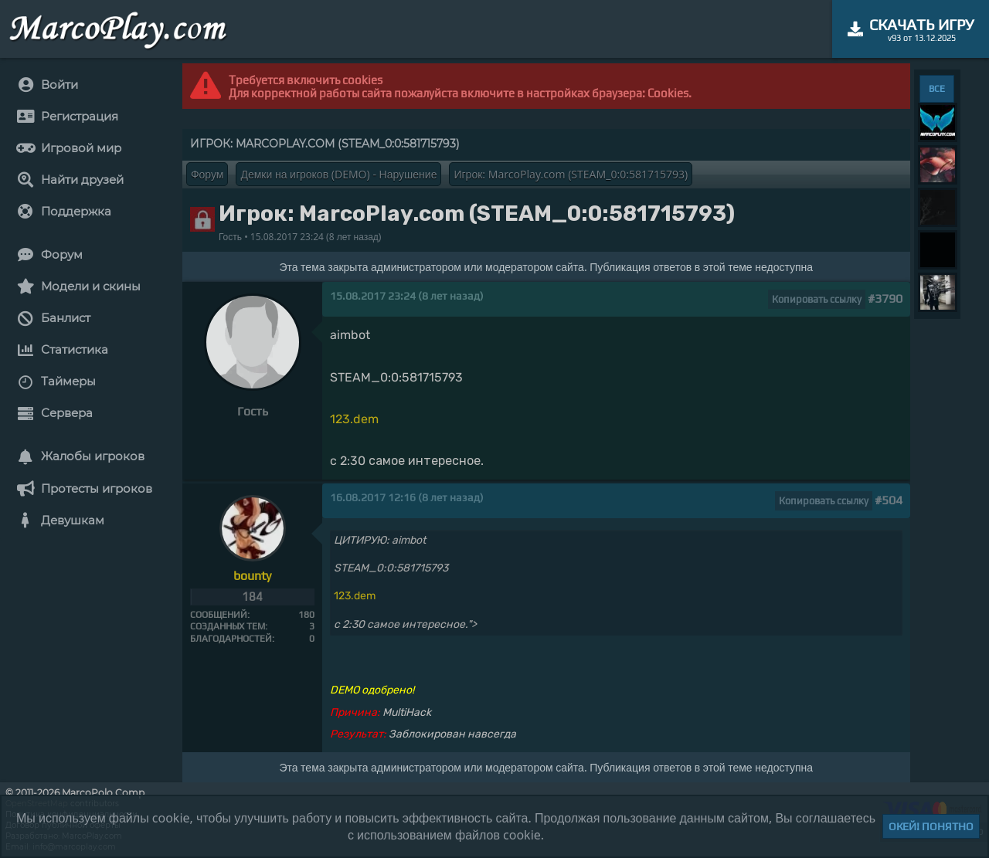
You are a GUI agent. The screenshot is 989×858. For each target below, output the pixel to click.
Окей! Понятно (931, 826)
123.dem (354, 419)
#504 (888, 500)
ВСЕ (937, 88)
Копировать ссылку (817, 299)
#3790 (885, 298)
